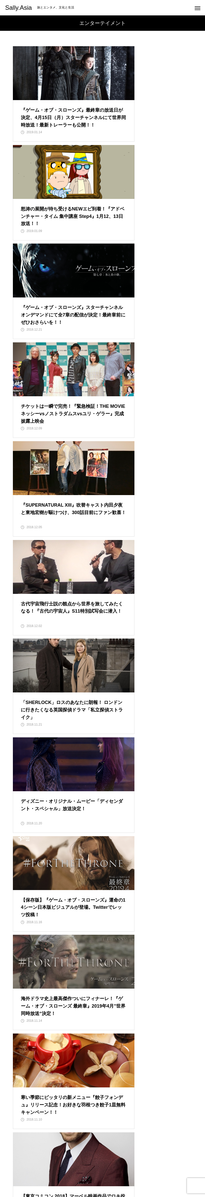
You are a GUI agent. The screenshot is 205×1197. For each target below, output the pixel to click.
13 (185, 1085)
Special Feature (121, 1174)
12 (172, 1085)
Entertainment (66, 1174)
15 (103, 1097)
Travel (93, 1174)
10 (147, 1085)
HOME (39, 1174)
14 (90, 1097)
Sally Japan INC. (157, 1174)
